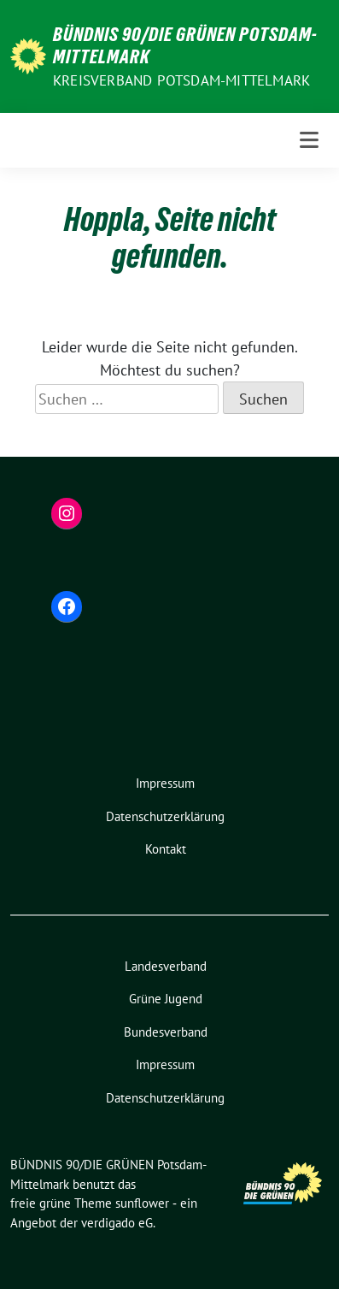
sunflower (142, 1203)
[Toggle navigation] (309, 140)
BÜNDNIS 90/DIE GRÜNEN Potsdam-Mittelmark (185, 45)
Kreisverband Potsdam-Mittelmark (181, 80)
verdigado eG (117, 1223)
